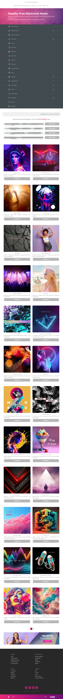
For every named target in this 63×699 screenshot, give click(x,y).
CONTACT (44, 5)
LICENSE (21, 5)
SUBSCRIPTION (16, 5)
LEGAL (40, 5)
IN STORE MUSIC (27, 5)
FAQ (38, 5)
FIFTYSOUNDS (42, 119)
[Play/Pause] (8, 697)
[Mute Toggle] (50, 697)
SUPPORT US (33, 5)
